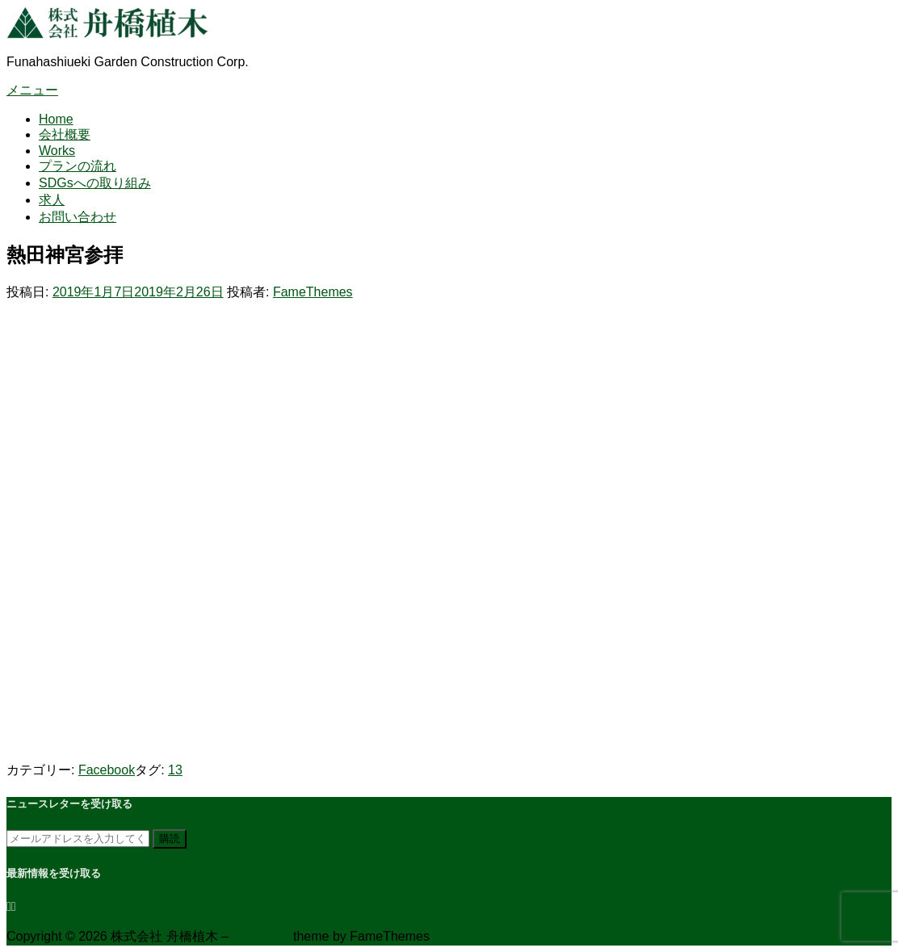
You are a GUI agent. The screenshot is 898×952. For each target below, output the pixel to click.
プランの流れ (77, 166)
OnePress (260, 936)
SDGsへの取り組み (95, 183)
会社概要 (64, 134)
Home (56, 119)
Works (57, 150)
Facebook (106, 770)
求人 (52, 200)
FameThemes (313, 292)
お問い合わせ (77, 217)
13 (175, 770)
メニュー (32, 90)
